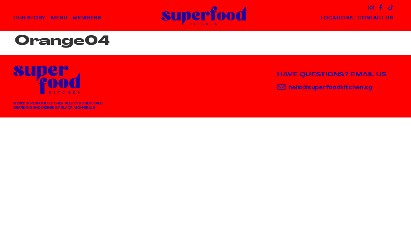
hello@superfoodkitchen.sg (331, 88)
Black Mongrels (78, 108)
